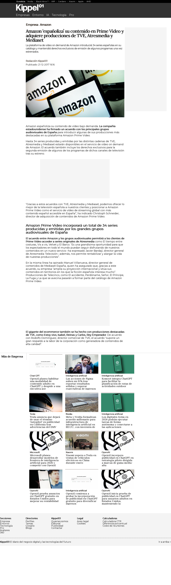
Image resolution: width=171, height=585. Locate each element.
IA (47, 15)
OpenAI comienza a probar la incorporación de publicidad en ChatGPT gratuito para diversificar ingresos (82, 537)
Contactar (56, 567)
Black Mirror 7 (42, 1)
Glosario (30, 565)
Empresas (23, 15)
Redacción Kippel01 (36, 100)
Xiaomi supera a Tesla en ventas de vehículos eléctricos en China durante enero (81, 498)
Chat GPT (35, 414)
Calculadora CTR (112, 560)
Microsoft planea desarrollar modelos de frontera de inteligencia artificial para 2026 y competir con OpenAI (44, 499)
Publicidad (57, 565)
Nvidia (30, 1)
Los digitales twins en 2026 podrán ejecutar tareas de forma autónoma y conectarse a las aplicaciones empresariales (117, 462)
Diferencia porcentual (115, 563)
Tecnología (59, 15)
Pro (71, 15)
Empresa (32, 64)
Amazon (45, 64)
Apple (81, 1)
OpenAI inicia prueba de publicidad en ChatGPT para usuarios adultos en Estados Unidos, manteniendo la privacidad (117, 539)
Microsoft (35, 491)
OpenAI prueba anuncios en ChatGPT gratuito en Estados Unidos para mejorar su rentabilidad (45, 536)
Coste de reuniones (113, 565)
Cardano (62, 1)
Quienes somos (59, 560)
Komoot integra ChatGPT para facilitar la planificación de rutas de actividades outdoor (117, 421)
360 (2, 572)
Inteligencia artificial (76, 414)
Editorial (55, 563)
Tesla (32, 453)
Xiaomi (72, 1)
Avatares (5, 569)
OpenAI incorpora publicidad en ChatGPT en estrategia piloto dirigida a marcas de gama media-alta (118, 499)
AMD (88, 1)
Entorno (38, 15)
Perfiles (30, 560)
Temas (29, 563)
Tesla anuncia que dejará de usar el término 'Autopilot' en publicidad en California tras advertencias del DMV (45, 461)
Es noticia (21, 1)
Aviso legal (83, 560)
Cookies (81, 563)
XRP (53, 1)
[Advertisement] (85, 40)
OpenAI (106, 491)
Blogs (29, 567)
